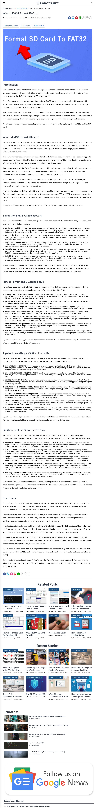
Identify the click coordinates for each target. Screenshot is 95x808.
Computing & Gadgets (11, 25)
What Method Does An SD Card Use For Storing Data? (81, 608)
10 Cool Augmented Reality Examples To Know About (47, 716)
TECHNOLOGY (38, 25)
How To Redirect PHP (36, 743)
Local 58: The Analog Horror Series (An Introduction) (47, 752)
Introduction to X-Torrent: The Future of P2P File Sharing (48, 725)
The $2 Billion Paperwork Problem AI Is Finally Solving (12, 696)
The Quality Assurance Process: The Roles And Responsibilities (28, 806)
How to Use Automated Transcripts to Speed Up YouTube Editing (81, 696)
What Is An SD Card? (57, 633)
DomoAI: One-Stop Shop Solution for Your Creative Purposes (59, 670)
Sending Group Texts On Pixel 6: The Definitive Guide (47, 734)
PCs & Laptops (25, 25)
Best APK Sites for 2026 (36, 694)
